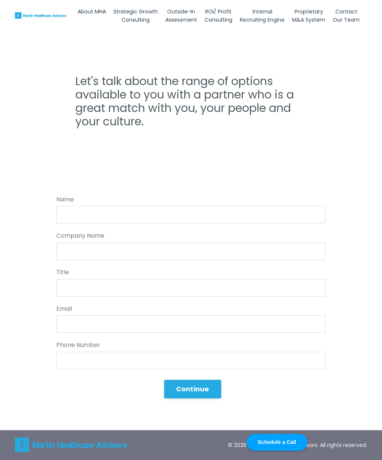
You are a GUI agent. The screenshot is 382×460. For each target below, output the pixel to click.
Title (62, 272)
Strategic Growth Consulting (135, 16)
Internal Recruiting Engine (262, 16)
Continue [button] (192, 389)
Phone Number (78, 345)
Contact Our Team (346, 16)
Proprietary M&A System (308, 16)
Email (64, 308)
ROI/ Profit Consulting (218, 16)
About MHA (92, 11)
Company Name (80, 235)
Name (65, 199)
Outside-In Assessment (181, 16)
